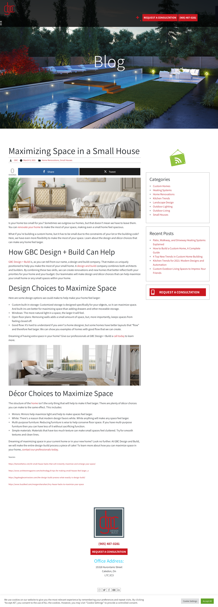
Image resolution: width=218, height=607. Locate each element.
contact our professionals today (40, 449)
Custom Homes (161, 186)
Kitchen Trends (161, 198)
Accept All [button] (207, 601)
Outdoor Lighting (163, 206)
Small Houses (66, 160)
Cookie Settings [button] (190, 601)
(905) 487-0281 (109, 543)
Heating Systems (162, 190)
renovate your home (29, 227)
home (34, 403)
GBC (16, 160)
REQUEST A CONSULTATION (160, 17)
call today (119, 336)
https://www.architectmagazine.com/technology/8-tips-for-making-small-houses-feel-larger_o (49, 470)
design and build (86, 266)
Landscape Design (163, 202)
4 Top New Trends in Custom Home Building (178, 256)
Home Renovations (50, 160)
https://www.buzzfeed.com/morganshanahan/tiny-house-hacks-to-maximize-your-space (46, 484)
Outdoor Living (161, 210)
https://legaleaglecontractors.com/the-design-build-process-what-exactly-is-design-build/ (47, 477)
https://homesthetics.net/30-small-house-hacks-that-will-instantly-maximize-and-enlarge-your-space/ (52, 464)
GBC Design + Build (19, 262)
